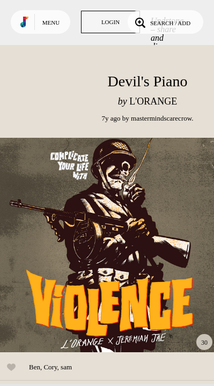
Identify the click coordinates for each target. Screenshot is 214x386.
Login (110, 22)
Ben (34, 367)
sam (66, 367)
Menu (51, 22)
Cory (50, 367)
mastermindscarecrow (161, 118)
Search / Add (161, 22)
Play (107, 245)
